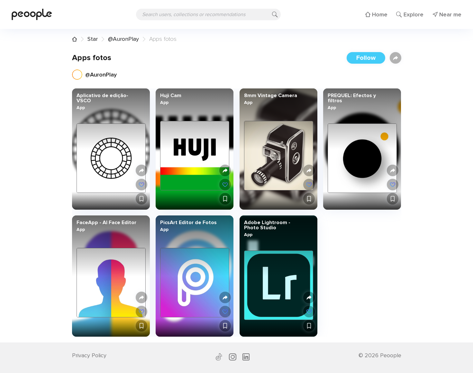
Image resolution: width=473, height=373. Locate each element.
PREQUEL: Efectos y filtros (352, 98)
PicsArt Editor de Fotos (188, 222)
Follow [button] (366, 58)
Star (92, 38)
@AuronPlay (123, 38)
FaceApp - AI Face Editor (106, 222)
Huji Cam (170, 95)
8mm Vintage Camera (270, 95)
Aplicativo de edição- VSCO (102, 98)
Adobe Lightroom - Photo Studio (267, 225)
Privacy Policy (89, 355)
